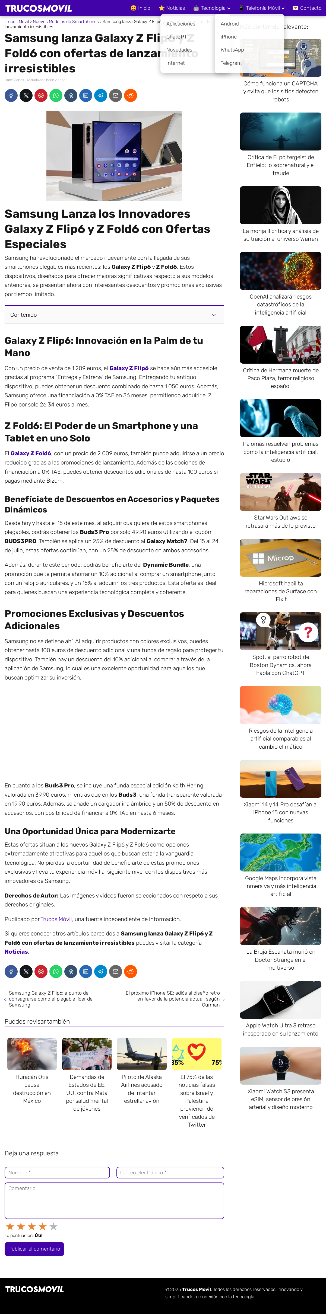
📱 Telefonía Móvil (259, 8)
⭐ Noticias (172, 8)
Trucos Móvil (56, 919)
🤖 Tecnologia (209, 8)
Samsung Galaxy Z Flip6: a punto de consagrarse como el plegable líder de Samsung (51, 999)
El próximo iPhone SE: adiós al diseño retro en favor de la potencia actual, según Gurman (173, 999)
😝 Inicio (140, 8)
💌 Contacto (307, 8)
